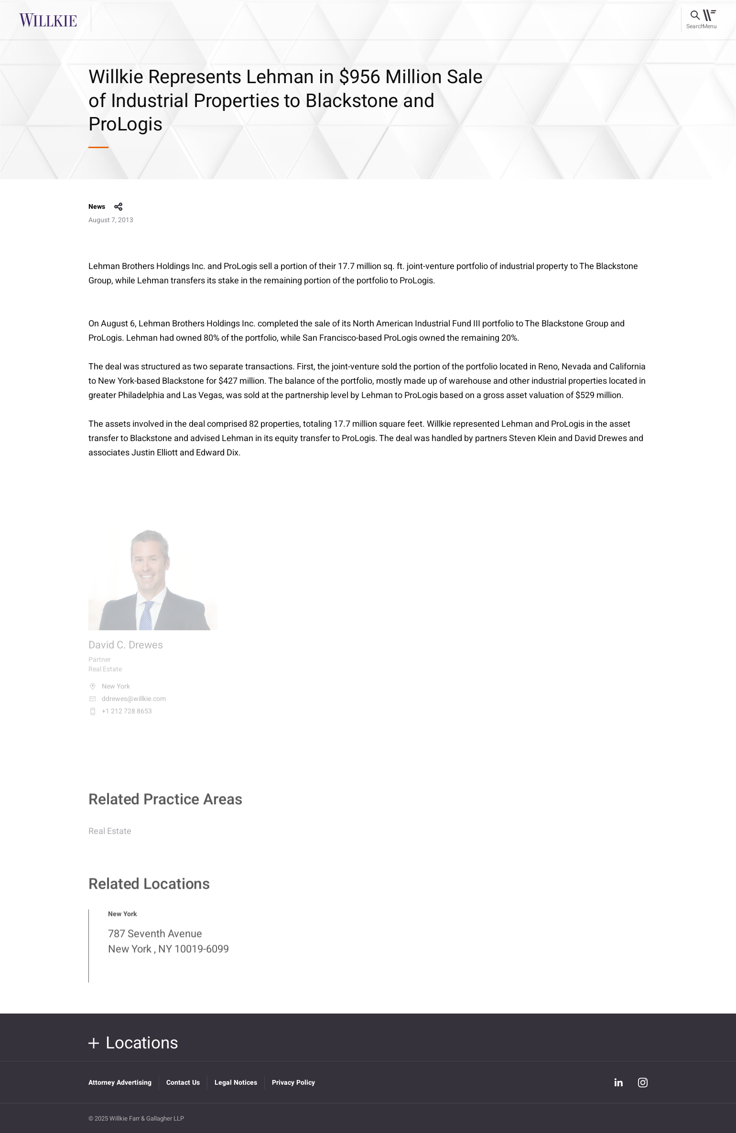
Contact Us (183, 1083)
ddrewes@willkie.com (127, 704)
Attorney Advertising (120, 1083)
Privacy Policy (293, 1083)
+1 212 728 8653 (120, 717)
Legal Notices (236, 1083)
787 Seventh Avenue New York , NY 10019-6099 (168, 947)
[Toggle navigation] (709, 20)
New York (109, 692)
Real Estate (109, 837)
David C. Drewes (125, 651)
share (118, 207)
